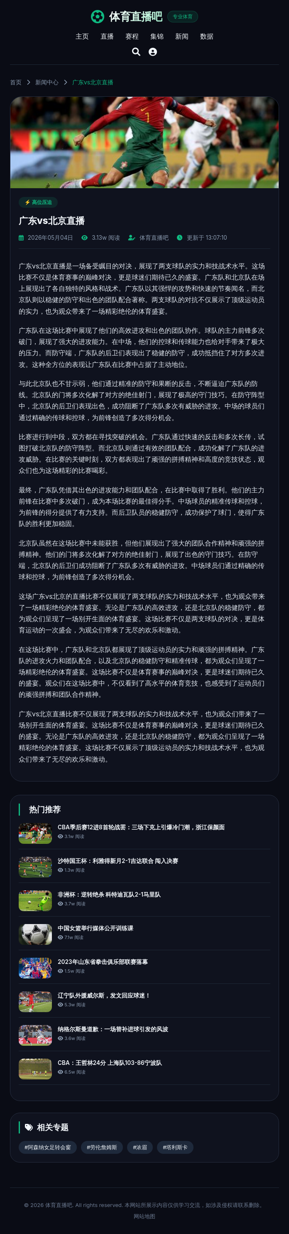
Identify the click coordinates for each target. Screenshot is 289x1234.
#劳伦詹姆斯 (102, 1147)
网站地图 (144, 1216)
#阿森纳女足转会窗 (47, 1147)
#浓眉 (140, 1147)
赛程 (132, 36)
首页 (16, 82)
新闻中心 (47, 82)
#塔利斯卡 (175, 1147)
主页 (82, 36)
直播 (107, 36)
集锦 (157, 36)
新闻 (182, 36)
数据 (206, 36)
